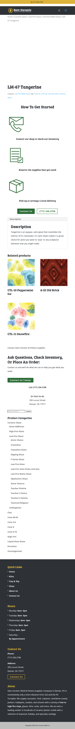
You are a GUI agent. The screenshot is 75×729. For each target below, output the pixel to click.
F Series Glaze (17, 459)
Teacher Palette (18, 488)
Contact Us (26, 211)
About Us (13, 591)
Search (29, 411)
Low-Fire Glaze (34, 16)
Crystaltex (16, 445)
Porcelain (12, 546)
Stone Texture (17, 483)
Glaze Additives (16, 426)
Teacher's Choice (19, 493)
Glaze (57, 94)
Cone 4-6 (12, 522)
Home (10, 16)
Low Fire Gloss (18, 464)
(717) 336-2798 (47, 211)
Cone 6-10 (12, 532)
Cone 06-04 (13, 517)
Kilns (11, 576)
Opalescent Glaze (19, 478)
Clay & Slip (14, 581)
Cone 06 (51, 94)
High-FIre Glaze (16, 431)
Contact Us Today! (20, 380)
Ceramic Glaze (20, 16)
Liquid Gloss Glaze (16, 541)
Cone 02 (37, 94)
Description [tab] (15, 219)
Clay (10, 512)
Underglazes (15, 507)
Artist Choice (17, 440)
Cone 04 (44, 94)
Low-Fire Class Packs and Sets (25, 469)
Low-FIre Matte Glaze (52, 16)
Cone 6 (11, 527)
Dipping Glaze (17, 454)
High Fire (12, 536)
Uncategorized (15, 551)
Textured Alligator (19, 503)
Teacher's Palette (19, 498)
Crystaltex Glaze (19, 449)
